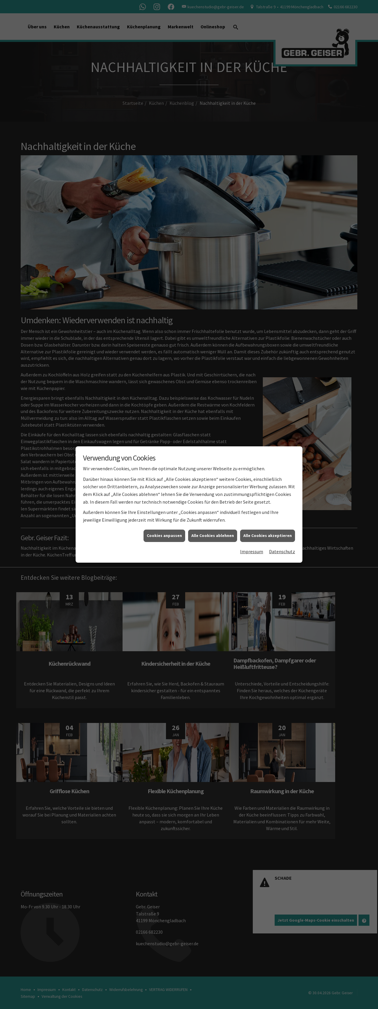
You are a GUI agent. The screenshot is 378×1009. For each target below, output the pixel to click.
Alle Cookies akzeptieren (267, 534)
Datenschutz (282, 550)
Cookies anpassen (164, 534)
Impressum (251, 550)
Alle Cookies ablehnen (212, 534)
